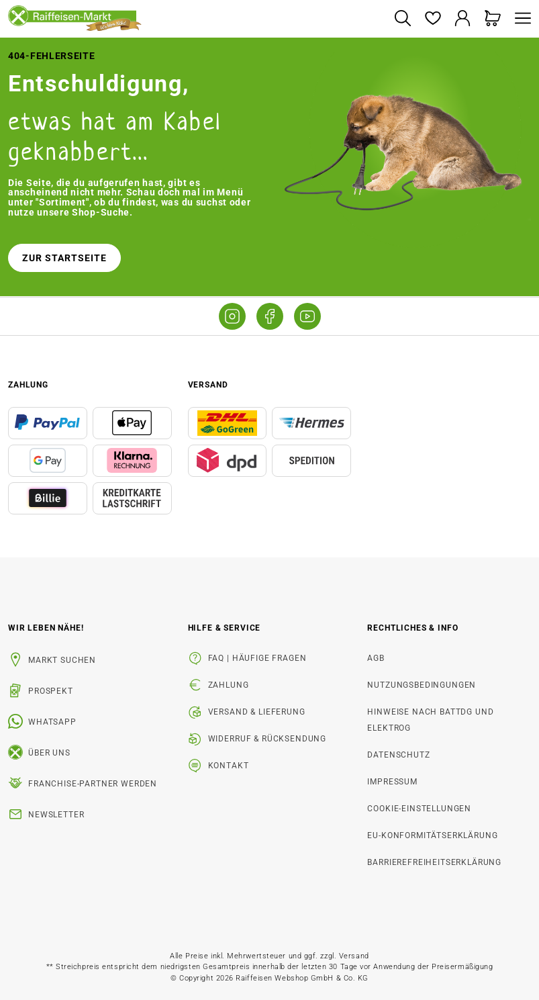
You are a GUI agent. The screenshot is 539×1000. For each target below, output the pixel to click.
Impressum (392, 781)
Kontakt (228, 765)
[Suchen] (402, 19)
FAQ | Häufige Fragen (257, 658)
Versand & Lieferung (256, 712)
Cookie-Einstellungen (419, 808)
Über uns (49, 753)
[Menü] (519, 19)
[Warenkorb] (493, 19)
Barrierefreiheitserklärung (434, 862)
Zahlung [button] (28, 385)
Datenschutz (398, 755)
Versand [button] (208, 385)
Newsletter (56, 814)
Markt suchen (62, 660)
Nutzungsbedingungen (421, 685)
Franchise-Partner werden (92, 783)
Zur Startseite (64, 258)
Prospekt (50, 691)
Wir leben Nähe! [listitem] (46, 628)
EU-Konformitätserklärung (432, 835)
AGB (376, 658)
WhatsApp (52, 722)
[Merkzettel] (433, 19)
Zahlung (228, 685)
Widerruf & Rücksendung (267, 738)
